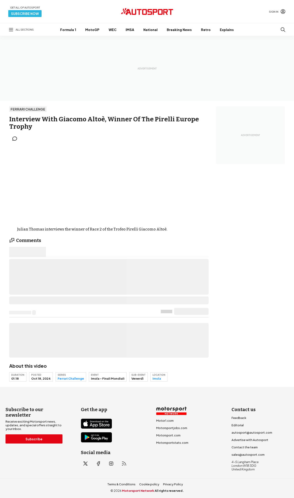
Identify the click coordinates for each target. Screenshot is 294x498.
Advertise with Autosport (250, 440)
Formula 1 (68, 30)
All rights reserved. (169, 490)
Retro (206, 30)
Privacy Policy (173, 484)
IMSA (130, 30)
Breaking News (179, 30)
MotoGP (92, 30)
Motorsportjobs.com (171, 428)
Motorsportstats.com (172, 442)
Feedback (239, 418)
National (150, 30)
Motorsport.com (168, 435)
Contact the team (245, 447)
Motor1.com (165, 420)
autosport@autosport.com (252, 432)
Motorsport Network (138, 490)
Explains (227, 30)
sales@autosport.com (248, 454)
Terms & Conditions (121, 484)
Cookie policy (149, 484)
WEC (112, 30)
